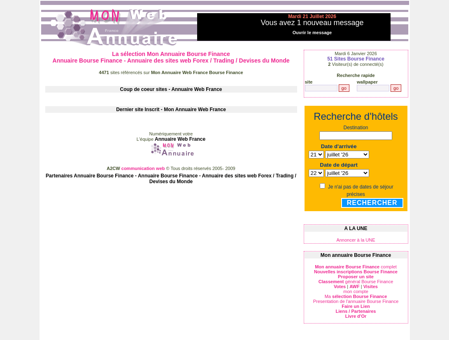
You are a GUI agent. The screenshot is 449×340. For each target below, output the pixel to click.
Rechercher (372, 202)
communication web (143, 168)
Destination (355, 127)
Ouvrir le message (312, 32)
